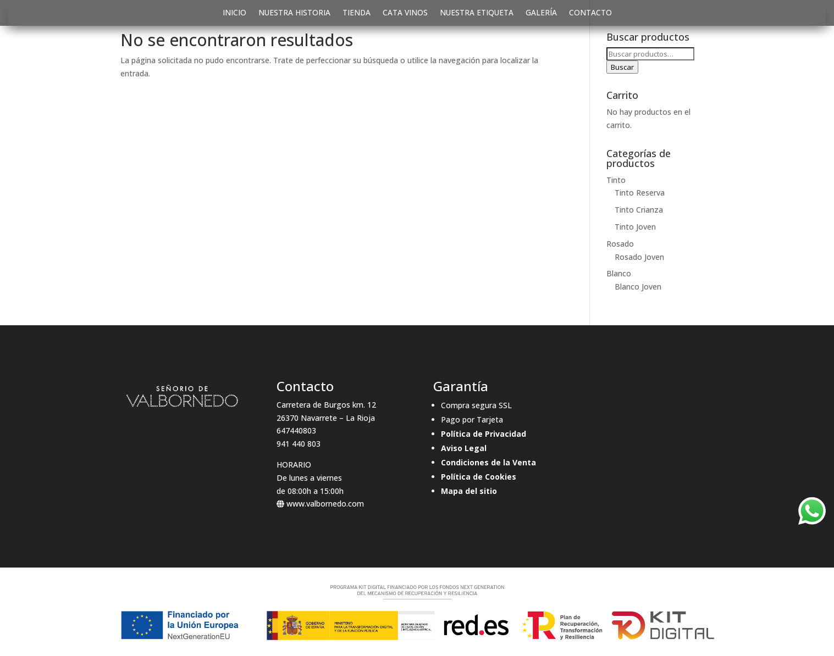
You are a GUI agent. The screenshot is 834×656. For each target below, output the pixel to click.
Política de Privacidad (483, 434)
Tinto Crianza (639, 209)
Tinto (616, 180)
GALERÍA (541, 13)
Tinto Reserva (640, 192)
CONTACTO (590, 13)
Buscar (622, 67)
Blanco (618, 273)
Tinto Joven (635, 226)
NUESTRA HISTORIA (294, 13)
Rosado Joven (639, 257)
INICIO (234, 13)
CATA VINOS (405, 13)
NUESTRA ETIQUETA (476, 13)
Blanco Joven (638, 286)
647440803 (296, 430)
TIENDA (357, 13)
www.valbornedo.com (320, 503)
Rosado (620, 243)
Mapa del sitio (469, 491)
